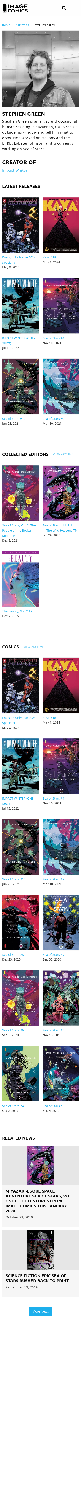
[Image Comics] (15, 8)
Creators (22, 25)
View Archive (63, 454)
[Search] (64, 8)
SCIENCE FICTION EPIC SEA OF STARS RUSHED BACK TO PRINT (37, 1278)
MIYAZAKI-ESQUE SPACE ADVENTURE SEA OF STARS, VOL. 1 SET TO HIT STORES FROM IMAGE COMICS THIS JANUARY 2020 (39, 1200)
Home (6, 25)
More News (40, 1311)
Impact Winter (14, 170)
